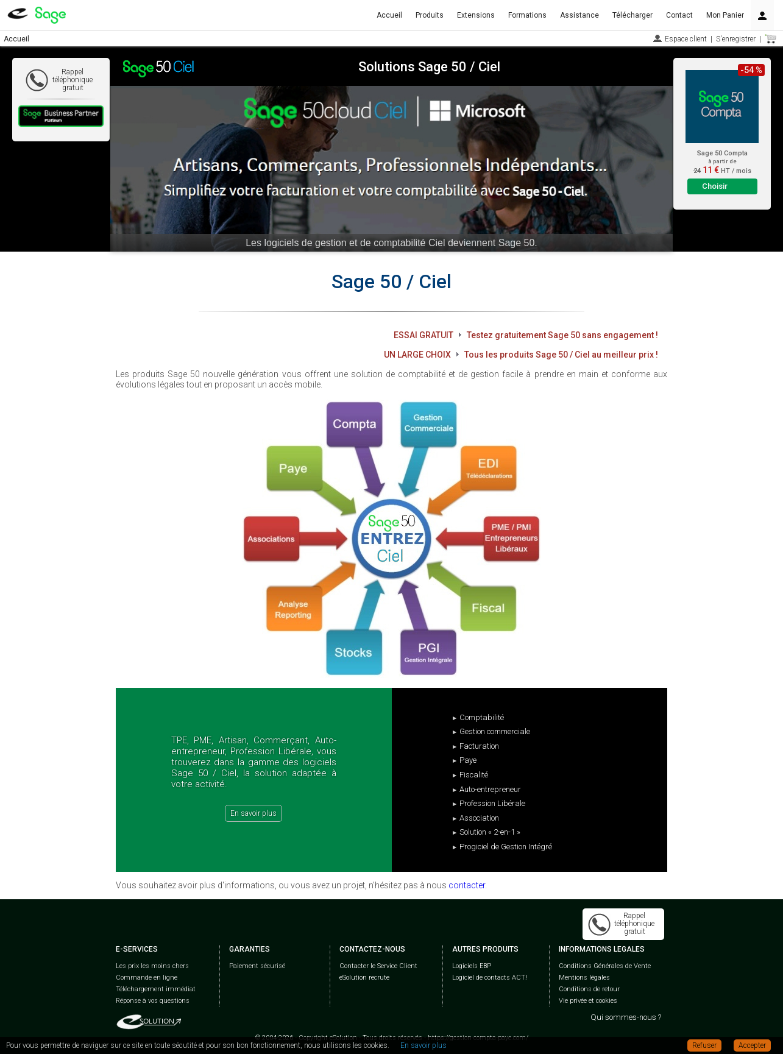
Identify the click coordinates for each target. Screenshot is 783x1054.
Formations (527, 15)
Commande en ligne (146, 977)
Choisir (715, 186)
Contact (679, 15)
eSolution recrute (364, 977)
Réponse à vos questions (153, 1001)
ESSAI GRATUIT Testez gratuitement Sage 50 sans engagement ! (526, 335)
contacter (466, 885)
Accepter (752, 1045)
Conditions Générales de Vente (605, 966)
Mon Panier (725, 15)
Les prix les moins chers (152, 966)
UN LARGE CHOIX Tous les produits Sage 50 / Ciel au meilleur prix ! (521, 354)
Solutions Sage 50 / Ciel (429, 66)
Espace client (686, 39)
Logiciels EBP (471, 966)
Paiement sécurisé (257, 966)
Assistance (579, 15)
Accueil (389, 15)
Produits (430, 15)
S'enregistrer (736, 39)
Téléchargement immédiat (156, 989)
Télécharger (632, 15)
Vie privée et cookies (588, 1001)
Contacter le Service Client (378, 966)
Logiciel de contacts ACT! (489, 977)
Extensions (476, 15)
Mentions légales (584, 977)
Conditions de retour (589, 989)
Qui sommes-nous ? (625, 1017)
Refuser (704, 1045)
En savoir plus (253, 813)
